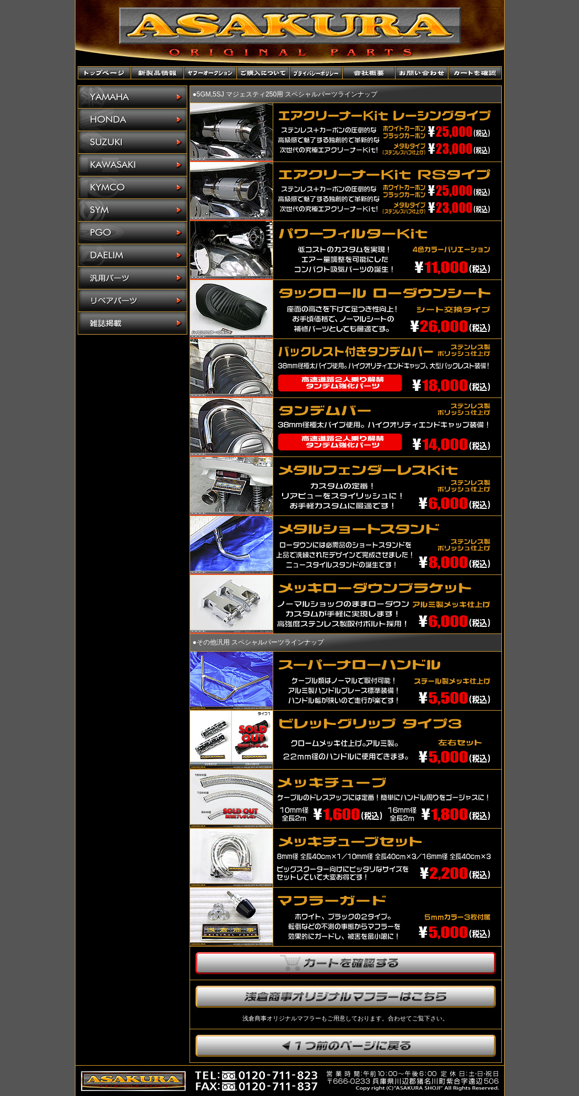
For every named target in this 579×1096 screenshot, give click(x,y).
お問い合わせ (422, 73)
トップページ (104, 73)
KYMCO (132, 187)
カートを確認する (345, 963)
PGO (132, 233)
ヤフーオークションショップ (210, 73)
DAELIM (132, 255)
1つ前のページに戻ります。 (345, 1045)
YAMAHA (132, 97)
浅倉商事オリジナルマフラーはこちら (345, 996)
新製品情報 (157, 73)
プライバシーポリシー (316, 73)
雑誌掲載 (132, 323)
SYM (132, 210)
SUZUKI (132, 142)
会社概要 (369, 73)
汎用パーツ (132, 278)
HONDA (132, 120)
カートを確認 (474, 73)
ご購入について (263, 73)
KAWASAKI (132, 165)
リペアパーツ (132, 300)
